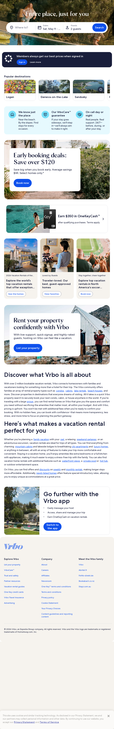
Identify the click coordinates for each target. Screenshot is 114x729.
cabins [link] (69, 390)
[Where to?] (21, 27)
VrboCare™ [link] (9, 570)
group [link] (30, 401)
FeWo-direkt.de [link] (86, 575)
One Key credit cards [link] (14, 592)
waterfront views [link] (71, 460)
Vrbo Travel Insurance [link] (14, 597)
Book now (22, 183)
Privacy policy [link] (47, 597)
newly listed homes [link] (46, 473)
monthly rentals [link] (74, 469)
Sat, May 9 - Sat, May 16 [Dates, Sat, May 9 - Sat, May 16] (53, 29)
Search (99, 27)
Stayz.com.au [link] (85, 586)
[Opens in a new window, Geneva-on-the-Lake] (54, 90)
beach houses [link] (95, 390)
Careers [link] (44, 570)
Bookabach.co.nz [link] (86, 581)
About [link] (44, 564)
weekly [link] (57, 469)
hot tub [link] (104, 460)
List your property (28, 348)
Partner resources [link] (12, 581)
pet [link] (62, 439)
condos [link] (60, 390)
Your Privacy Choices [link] (50, 608)
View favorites (51, 294)
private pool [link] (89, 460)
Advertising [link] (9, 603)
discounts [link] (44, 469)
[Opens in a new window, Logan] (20, 90)
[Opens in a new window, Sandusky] (88, 90)
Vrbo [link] (81, 564)
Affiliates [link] (45, 575)
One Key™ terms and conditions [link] (56, 586)
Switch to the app (53, 526)
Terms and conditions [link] (51, 592)
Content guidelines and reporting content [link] (56, 615)
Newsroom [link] (46, 581)
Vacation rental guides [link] (14, 586)
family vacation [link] (41, 439)
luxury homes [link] (101, 446)
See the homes (16, 294)
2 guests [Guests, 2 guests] (76, 29)
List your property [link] (12, 564)
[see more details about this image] (101, 89)
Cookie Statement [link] (49, 603)
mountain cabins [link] (24, 446)
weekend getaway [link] (86, 439)
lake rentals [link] (80, 390)
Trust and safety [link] (11, 575)
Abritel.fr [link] (83, 570)
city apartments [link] (80, 446)
